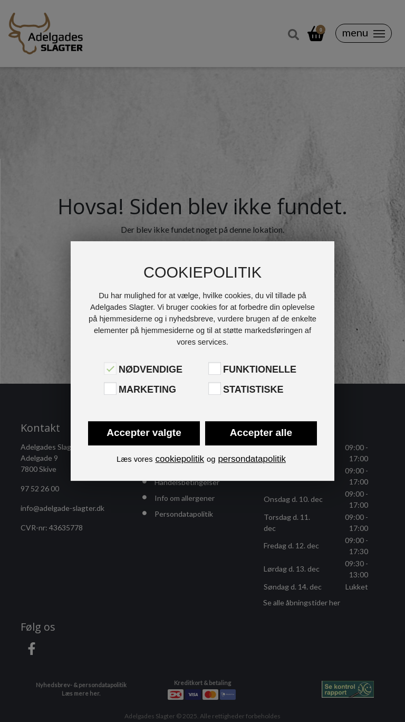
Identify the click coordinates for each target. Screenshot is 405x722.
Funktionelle (259, 369)
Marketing (147, 389)
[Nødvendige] (110, 368)
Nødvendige (150, 369)
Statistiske (253, 389)
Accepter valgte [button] (144, 432)
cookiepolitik (179, 459)
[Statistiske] (214, 388)
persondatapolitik (252, 459)
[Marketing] (110, 388)
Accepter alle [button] (261, 432)
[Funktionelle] (214, 368)
